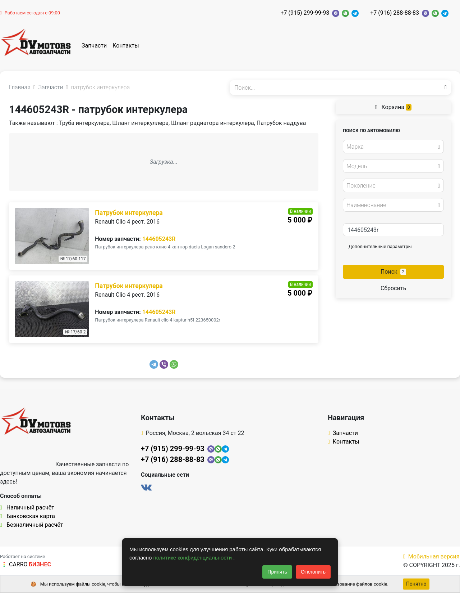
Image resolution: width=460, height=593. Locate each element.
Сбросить (393, 288)
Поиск (393, 271)
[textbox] (391, 146)
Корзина (393, 107)
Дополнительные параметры (377, 246)
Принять (277, 572)
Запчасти (94, 45)
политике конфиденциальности (193, 557)
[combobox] (393, 146)
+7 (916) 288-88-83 (394, 12)
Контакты (125, 45)
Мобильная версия (431, 556)
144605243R (159, 238)
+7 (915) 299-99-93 (304, 12)
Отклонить (313, 572)
